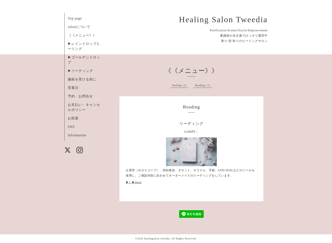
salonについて (79, 27)
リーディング (191, 124)
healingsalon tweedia (157, 238)
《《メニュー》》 (82, 35)
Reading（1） (203, 85)
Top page (75, 18)
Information (77, 135)
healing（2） (180, 85)
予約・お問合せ (80, 96)
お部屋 (73, 118)
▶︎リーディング (80, 71)
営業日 (73, 88)
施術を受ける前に (82, 79)
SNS (71, 126)
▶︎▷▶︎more (133, 182)
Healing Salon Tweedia (223, 19)
